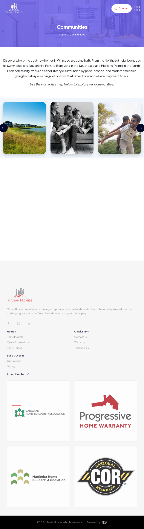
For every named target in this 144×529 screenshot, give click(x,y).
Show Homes (14, 361)
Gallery (11, 380)
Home (62, 34)
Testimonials (81, 361)
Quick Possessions (18, 356)
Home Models (15, 350)
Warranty (79, 356)
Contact (121, 8)
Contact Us (81, 350)
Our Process (14, 374)
